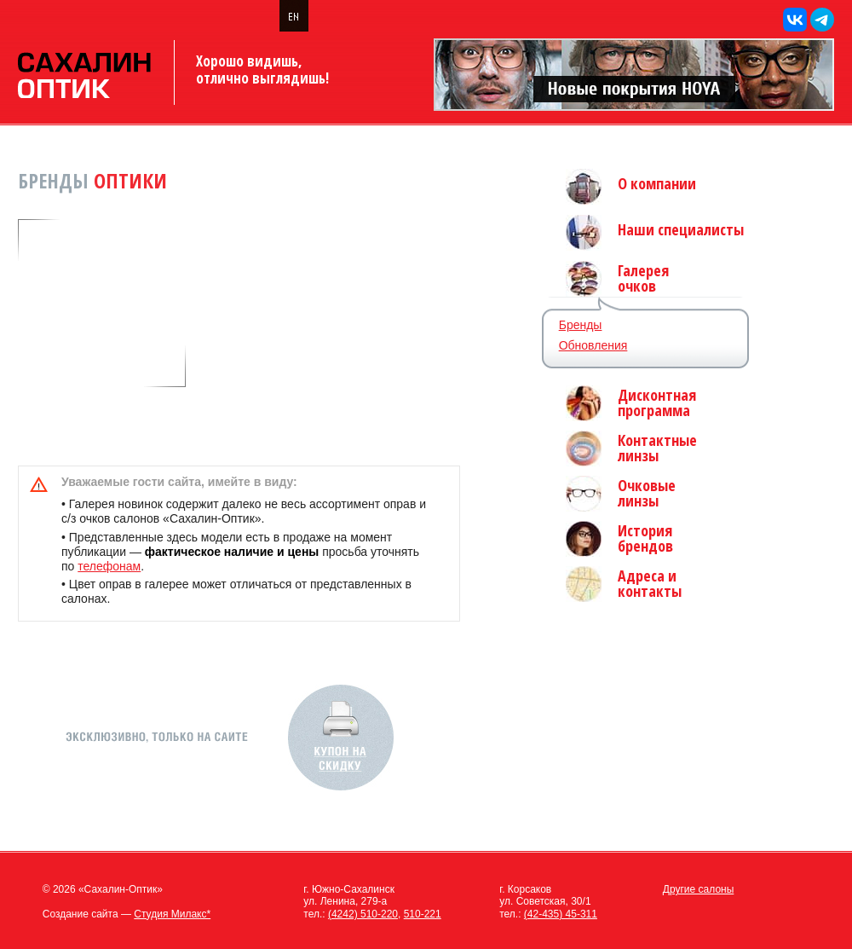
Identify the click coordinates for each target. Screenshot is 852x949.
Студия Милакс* (172, 914)
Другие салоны (698, 889)
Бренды (580, 325)
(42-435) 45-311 (560, 914)
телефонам (109, 566)
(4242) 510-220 (363, 914)
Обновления (593, 345)
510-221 (422, 914)
